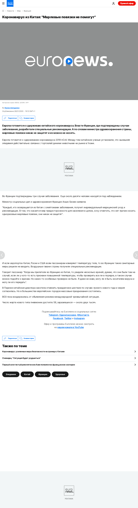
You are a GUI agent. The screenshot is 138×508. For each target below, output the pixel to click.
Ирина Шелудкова (12, 108)
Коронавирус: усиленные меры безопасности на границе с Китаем (33, 351)
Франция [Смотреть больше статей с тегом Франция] (42, 374)
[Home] (3, 11)
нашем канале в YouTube (70, 327)
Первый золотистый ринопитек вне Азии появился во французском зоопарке (38, 364)
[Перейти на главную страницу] (10, 3)
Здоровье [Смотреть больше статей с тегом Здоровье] (60, 374)
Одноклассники (67, 315)
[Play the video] (69, 61)
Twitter (68, 318)
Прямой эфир (127, 3)
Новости (10, 11)
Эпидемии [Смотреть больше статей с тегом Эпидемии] (11, 374)
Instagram (79, 318)
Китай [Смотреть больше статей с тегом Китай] (27, 374)
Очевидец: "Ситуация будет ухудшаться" (21, 358)
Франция (27, 11)
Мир (19, 11)
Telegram (53, 315)
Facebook (58, 318)
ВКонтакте (83, 315)
